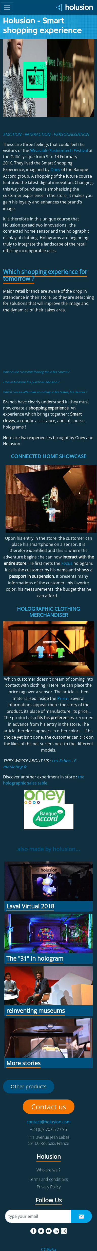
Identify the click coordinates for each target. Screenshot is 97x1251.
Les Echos (61, 760)
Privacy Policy (49, 1187)
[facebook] (33, 1230)
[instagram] (64, 1230)
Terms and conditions (48, 1179)
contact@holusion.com (49, 1122)
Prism (62, 698)
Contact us (48, 1106)
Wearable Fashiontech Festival (59, 150)
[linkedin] (56, 1230)
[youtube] (49, 1230)
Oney (55, 169)
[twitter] (41, 1230)
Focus (66, 563)
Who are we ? (48, 1170)
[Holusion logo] (73, 7)
